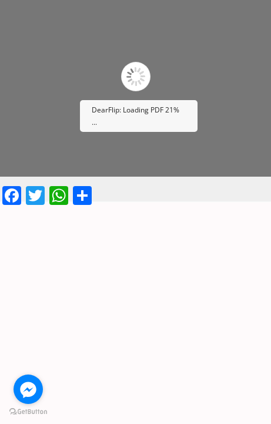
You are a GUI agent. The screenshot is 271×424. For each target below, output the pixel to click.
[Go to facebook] (28, 389)
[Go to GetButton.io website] (28, 412)
